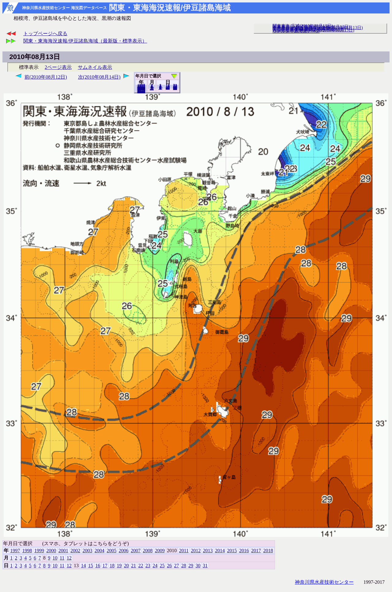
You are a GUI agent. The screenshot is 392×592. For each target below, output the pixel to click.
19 (119, 565)
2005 (111, 550)
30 (197, 565)
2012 (196, 550)
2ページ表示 (58, 67)
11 (62, 557)
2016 (244, 550)
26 (169, 565)
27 (176, 565)
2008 (148, 550)
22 (140, 565)
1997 (15, 550)
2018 (141, 91)
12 (152, 88)
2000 (51, 550)
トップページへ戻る (45, 33)
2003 (87, 550)
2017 (256, 550)
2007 (136, 550)
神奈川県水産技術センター (324, 582)
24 (155, 565)
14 (83, 565)
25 (162, 565)
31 (175, 88)
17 (105, 565)
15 (90, 565)
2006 (124, 550)
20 (168, 88)
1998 (27, 550)
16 (97, 565)
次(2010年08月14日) (99, 77)
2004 (99, 550)
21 (133, 565)
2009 (160, 550)
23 (147, 565)
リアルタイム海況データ (296, 30)
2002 (75, 550)
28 (183, 565)
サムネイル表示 (95, 67)
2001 (63, 550)
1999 (39, 550)
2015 (232, 550)
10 (160, 88)
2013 (208, 550)
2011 (183, 550)
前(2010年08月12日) (45, 77)
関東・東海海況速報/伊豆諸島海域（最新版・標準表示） (85, 40)
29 (190, 565)
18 (112, 565)
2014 (220, 550)
